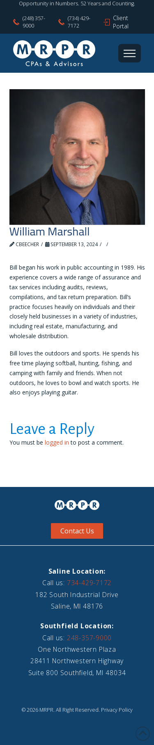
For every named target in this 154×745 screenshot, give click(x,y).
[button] (129, 53)
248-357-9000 (89, 637)
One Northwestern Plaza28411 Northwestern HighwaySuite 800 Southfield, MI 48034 (77, 661)
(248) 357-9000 (34, 22)
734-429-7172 (89, 582)
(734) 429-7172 (79, 22)
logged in (57, 442)
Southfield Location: (77, 625)
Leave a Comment (35, 251)
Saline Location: (77, 571)
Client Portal (121, 22)
